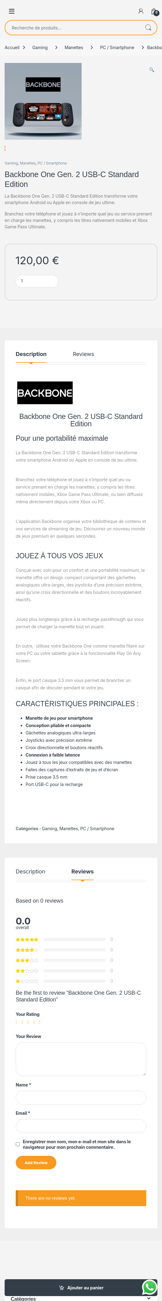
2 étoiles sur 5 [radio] (24, 1040)
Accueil (12, 47)
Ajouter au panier (85, 1287)
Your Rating (27, 1031)
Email (23, 1130)
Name (23, 1102)
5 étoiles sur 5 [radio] (41, 1040)
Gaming (40, 47)
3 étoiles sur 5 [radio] (29, 1040)
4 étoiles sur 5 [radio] (35, 1040)
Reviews (83, 372)
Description (31, 372)
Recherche (148, 28)
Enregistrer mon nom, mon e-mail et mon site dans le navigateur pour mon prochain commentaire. (77, 1161)
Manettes (74, 47)
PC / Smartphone (117, 47)
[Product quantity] (37, 298)
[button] (151, 69)
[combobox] (72, 28)
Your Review (28, 1053)
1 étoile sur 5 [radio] (18, 1040)
